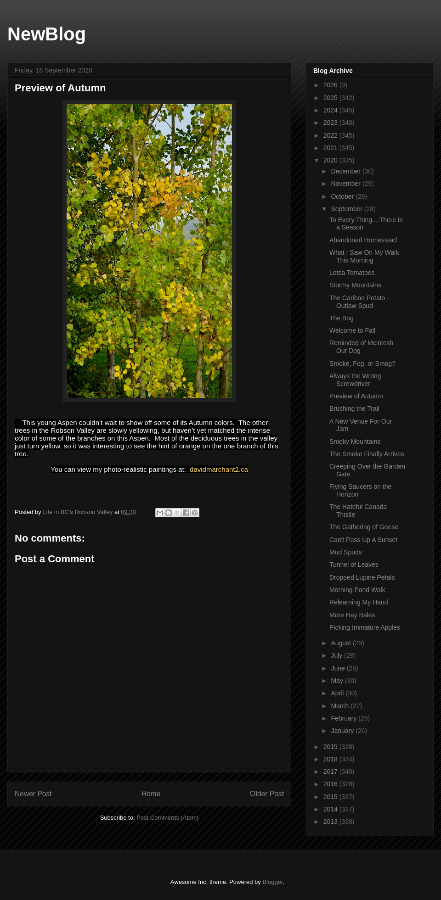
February (344, 718)
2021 (331, 147)
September (347, 208)
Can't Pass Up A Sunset (363, 539)
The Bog (341, 318)
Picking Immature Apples (364, 627)
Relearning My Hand (358, 602)
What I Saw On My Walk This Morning (364, 256)
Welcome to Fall (352, 330)
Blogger (272, 881)
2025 (331, 97)
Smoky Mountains (354, 441)
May (338, 680)
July (337, 655)
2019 (331, 746)
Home (151, 794)
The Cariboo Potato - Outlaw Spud (359, 301)
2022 (331, 135)
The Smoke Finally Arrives (366, 454)
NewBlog (46, 34)
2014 (331, 809)
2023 (331, 122)
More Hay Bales (352, 615)
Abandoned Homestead (363, 240)
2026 (331, 85)
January (343, 730)
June (338, 668)
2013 (331, 821)
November (346, 183)
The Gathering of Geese (363, 527)
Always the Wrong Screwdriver (355, 379)
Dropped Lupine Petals (362, 577)
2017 (331, 771)
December (346, 171)
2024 (331, 110)
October (343, 196)
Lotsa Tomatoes (352, 272)
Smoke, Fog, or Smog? (362, 363)
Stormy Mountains (355, 285)
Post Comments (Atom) (167, 817)
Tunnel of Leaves (354, 564)
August (341, 643)
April (338, 693)
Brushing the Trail (354, 408)
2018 (331, 759)
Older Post (267, 794)
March (341, 706)
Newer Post (33, 794)
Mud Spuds (345, 552)
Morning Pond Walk (357, 589)
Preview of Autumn (356, 396)
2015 (331, 796)
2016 (331, 784)
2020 (331, 160)
